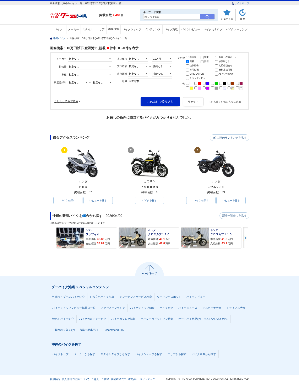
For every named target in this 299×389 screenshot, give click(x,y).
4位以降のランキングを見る (230, 137)
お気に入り (227, 19)
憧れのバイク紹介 (63, 319)
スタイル (87, 29)
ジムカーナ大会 (211, 308)
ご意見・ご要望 (100, 379)
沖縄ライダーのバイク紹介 (68, 297)
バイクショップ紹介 (142, 308)
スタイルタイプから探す (115, 354)
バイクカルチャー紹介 (92, 319)
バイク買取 (171, 29)
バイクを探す (67, 200)
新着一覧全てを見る (234, 215)
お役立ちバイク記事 (102, 297)
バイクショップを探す (148, 354)
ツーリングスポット (169, 297)
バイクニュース (187, 308)
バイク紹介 (166, 308)
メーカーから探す (84, 354)
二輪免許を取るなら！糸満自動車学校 (75, 330)
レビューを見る (98, 200)
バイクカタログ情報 (123, 319)
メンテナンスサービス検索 (135, 297)
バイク (58, 29)
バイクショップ (131, 29)
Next (245, 238)
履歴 (242, 19)
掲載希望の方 (118, 379)
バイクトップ (60, 354)
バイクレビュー (190, 29)
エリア (101, 29)
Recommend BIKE (114, 330)
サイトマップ (240, 3)
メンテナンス (153, 29)
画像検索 (113, 29)
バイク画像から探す (204, 354)
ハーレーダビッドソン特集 (157, 319)
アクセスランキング (113, 308)
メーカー (73, 29)
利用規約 (55, 379)
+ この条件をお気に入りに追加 (223, 101)
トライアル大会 (236, 308)
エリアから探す (177, 354)
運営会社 (133, 379)
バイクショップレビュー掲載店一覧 (74, 308)
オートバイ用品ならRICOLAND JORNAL (203, 319)
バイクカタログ (212, 29)
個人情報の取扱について (75, 379)
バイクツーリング (236, 29)
